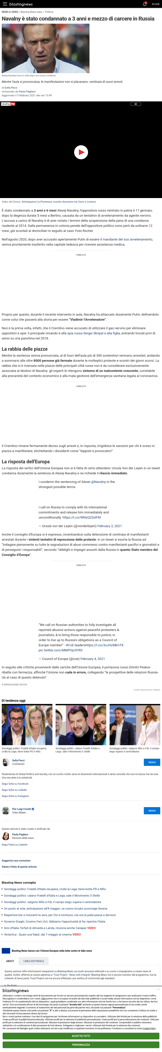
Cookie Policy (149, 1028)
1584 (43, 998)
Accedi (155, 4)
